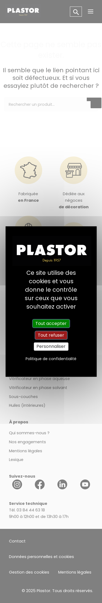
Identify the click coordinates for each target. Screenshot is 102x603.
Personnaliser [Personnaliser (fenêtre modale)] (51, 346)
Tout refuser (51, 335)
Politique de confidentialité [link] (51, 358)
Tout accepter (51, 323)
